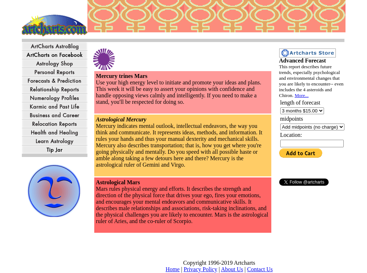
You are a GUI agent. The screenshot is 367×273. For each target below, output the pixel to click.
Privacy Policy (200, 269)
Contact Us (260, 269)
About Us (232, 269)
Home (173, 269)
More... (302, 95)
